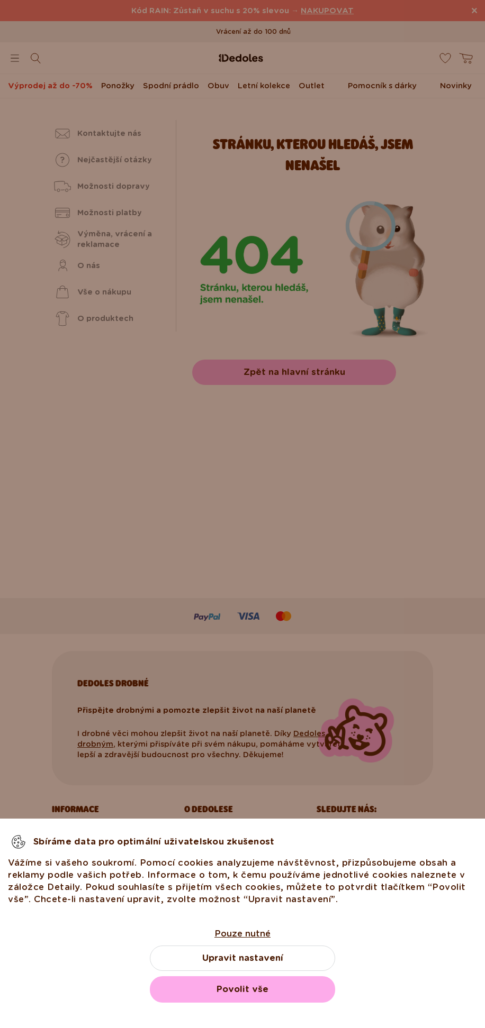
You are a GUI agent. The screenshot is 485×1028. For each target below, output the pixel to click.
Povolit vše (242, 989)
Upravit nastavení (242, 958)
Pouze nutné (242, 934)
